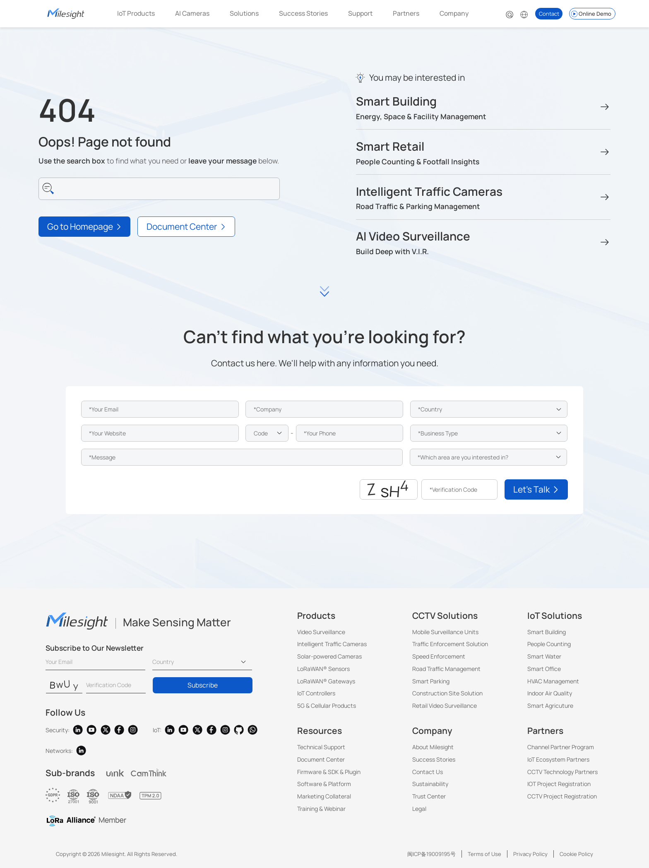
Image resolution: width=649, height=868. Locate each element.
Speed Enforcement (438, 656)
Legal (419, 809)
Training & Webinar (321, 809)
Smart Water (544, 656)
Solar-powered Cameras (329, 656)
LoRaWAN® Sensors (323, 669)
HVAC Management (553, 681)
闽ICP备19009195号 (431, 854)
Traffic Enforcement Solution (450, 644)
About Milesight (433, 747)
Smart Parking (430, 681)
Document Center (321, 759)
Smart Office (544, 669)
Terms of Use (484, 854)
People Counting (549, 644)
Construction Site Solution (447, 693)
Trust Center (429, 796)
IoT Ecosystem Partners (558, 759)
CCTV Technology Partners (562, 772)
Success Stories (303, 13)
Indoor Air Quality (549, 693)
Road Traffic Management (446, 669)
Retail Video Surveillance (444, 705)
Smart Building (546, 632)
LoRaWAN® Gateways (326, 681)
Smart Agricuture (550, 705)
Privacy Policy (530, 854)
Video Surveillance (321, 632)
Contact (549, 13)
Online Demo (590, 14)
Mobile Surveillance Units (445, 632)
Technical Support (321, 747)
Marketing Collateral (324, 796)
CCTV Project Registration (562, 796)
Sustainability (430, 784)
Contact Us (427, 772)
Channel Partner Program (560, 747)
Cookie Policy (576, 854)
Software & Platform (324, 784)
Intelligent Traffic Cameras (332, 644)
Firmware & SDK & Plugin (329, 772)
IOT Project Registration (559, 784)
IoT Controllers (316, 693)
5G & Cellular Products (326, 705)
